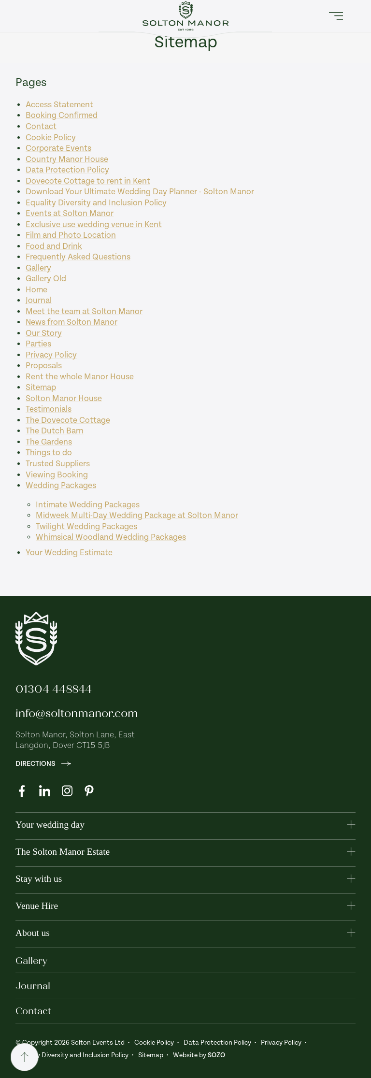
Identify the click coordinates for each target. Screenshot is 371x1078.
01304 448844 (53, 689)
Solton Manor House (64, 398)
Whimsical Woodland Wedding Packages (111, 537)
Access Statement (59, 105)
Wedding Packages (61, 485)
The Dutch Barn (55, 431)
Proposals (44, 366)
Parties (38, 344)
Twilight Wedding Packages (86, 527)
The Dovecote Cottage (68, 420)
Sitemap (41, 387)
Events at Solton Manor (70, 213)
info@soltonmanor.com (76, 713)
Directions (43, 764)
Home (36, 290)
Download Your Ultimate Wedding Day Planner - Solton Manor (140, 192)
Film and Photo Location (71, 235)
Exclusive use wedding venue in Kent (94, 225)
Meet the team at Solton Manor (84, 311)
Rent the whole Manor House (80, 377)
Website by (199, 1055)
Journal (39, 300)
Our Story (44, 333)
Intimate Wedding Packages (88, 505)
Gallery (38, 268)
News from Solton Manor (71, 322)
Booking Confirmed (62, 115)
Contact (41, 126)
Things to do (49, 453)
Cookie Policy (51, 138)
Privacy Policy (51, 355)
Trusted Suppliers (58, 464)
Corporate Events (58, 148)
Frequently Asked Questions (78, 257)
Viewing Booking (57, 475)
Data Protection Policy (67, 170)
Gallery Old (46, 279)
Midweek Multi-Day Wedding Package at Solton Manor (137, 515)
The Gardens (49, 442)
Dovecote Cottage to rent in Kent (88, 181)
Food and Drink (54, 246)
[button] (336, 16)
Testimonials (48, 409)
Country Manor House (67, 159)
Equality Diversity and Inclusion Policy (96, 203)
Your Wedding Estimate (69, 553)
